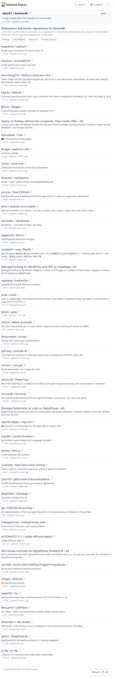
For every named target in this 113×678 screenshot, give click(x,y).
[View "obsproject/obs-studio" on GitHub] (31, 622)
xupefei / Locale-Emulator (17, 436)
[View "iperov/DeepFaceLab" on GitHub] (30, 636)
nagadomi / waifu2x (13, 46)
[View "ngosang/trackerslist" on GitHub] (30, 280)
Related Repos (16, 5)
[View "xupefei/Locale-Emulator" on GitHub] (35, 436)
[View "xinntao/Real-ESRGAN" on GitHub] (31, 192)
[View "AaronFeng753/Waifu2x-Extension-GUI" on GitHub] (52, 75)
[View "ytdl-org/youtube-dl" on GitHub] (28, 351)
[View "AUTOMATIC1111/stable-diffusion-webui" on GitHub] (54, 536)
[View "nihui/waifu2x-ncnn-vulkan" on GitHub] (37, 206)
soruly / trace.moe (12, 163)
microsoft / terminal (13, 394)
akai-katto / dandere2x (15, 221)
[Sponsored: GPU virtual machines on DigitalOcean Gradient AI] (56, 554)
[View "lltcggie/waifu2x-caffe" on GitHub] (31, 149)
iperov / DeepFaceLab (14, 636)
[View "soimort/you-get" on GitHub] (24, 365)
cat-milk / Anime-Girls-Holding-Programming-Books (33, 564)
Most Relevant (18, 39)
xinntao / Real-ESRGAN (15, 192)
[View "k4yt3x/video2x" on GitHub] (23, 92)
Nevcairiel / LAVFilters (14, 607)
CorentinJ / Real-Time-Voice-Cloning (23, 465)
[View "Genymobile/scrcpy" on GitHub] (28, 336)
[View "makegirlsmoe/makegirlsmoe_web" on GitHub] (47, 522)
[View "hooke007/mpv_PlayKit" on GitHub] (32, 249)
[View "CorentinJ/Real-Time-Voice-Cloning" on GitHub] (47, 465)
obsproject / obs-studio (15, 622)
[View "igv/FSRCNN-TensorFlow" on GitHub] (34, 508)
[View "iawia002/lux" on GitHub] (20, 593)
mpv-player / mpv (12, 135)
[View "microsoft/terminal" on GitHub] (27, 394)
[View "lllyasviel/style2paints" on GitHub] (30, 178)
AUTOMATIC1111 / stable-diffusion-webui (26, 536)
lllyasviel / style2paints (15, 178)
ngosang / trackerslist (14, 280)
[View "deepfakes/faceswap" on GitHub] (30, 493)
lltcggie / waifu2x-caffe (15, 149)
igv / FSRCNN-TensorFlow (16, 508)
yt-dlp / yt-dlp (9, 650)
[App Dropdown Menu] (108, 4)
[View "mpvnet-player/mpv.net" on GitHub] (33, 422)
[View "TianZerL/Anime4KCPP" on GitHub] (32, 61)
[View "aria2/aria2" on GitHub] (18, 295)
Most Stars (33, 39)
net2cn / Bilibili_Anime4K (16, 322)
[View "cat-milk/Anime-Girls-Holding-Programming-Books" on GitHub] (67, 564)
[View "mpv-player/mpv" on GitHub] (25, 135)
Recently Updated (48, 39)
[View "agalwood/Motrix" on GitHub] (25, 235)
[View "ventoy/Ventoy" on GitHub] (22, 450)
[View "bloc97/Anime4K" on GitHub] (30, 13)
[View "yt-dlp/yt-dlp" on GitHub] (19, 650)
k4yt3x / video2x (11, 92)
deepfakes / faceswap (14, 493)
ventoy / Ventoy (10, 450)
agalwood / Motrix (12, 235)
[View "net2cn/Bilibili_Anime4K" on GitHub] (33, 322)
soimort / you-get (12, 365)
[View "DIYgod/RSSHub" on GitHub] (24, 579)
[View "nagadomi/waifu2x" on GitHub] (27, 46)
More (105, 13)
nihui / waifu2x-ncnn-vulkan (18, 206)
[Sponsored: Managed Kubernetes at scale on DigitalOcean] (56, 411)
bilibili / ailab (9, 312)
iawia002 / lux (9, 593)
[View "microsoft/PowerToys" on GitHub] (30, 379)
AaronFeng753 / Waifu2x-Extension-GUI (25, 75)
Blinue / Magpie (11, 107)
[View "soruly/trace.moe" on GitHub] (25, 163)
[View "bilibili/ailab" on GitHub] (19, 312)
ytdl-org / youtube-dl (14, 351)
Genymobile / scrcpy (13, 336)
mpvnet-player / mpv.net (16, 422)
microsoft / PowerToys (15, 379)
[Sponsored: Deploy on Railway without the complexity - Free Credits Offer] (56, 124)
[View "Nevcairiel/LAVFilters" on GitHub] (29, 607)
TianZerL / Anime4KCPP (15, 61)
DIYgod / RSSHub (11, 579)
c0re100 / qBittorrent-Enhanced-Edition (25, 479)
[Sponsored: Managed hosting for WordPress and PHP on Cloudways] (56, 270)
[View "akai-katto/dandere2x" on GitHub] (31, 221)
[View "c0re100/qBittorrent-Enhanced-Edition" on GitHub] (51, 479)
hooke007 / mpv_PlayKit (16, 249)
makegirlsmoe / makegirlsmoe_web (23, 522)
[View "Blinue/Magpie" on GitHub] (22, 107)
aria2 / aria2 (8, 295)
